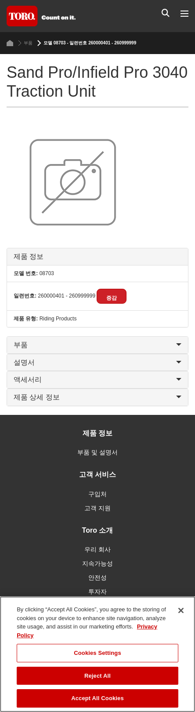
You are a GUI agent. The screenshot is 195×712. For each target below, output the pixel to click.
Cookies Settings (97, 653)
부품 (25, 43)
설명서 (97, 362)
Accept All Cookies (97, 698)
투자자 (97, 591)
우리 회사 (97, 549)
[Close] (181, 610)
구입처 (97, 494)
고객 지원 (97, 508)
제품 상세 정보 (97, 397)
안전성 (97, 577)
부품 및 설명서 (97, 452)
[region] (97, 654)
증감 (111, 298)
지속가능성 (97, 563)
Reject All (97, 675)
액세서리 (97, 379)
